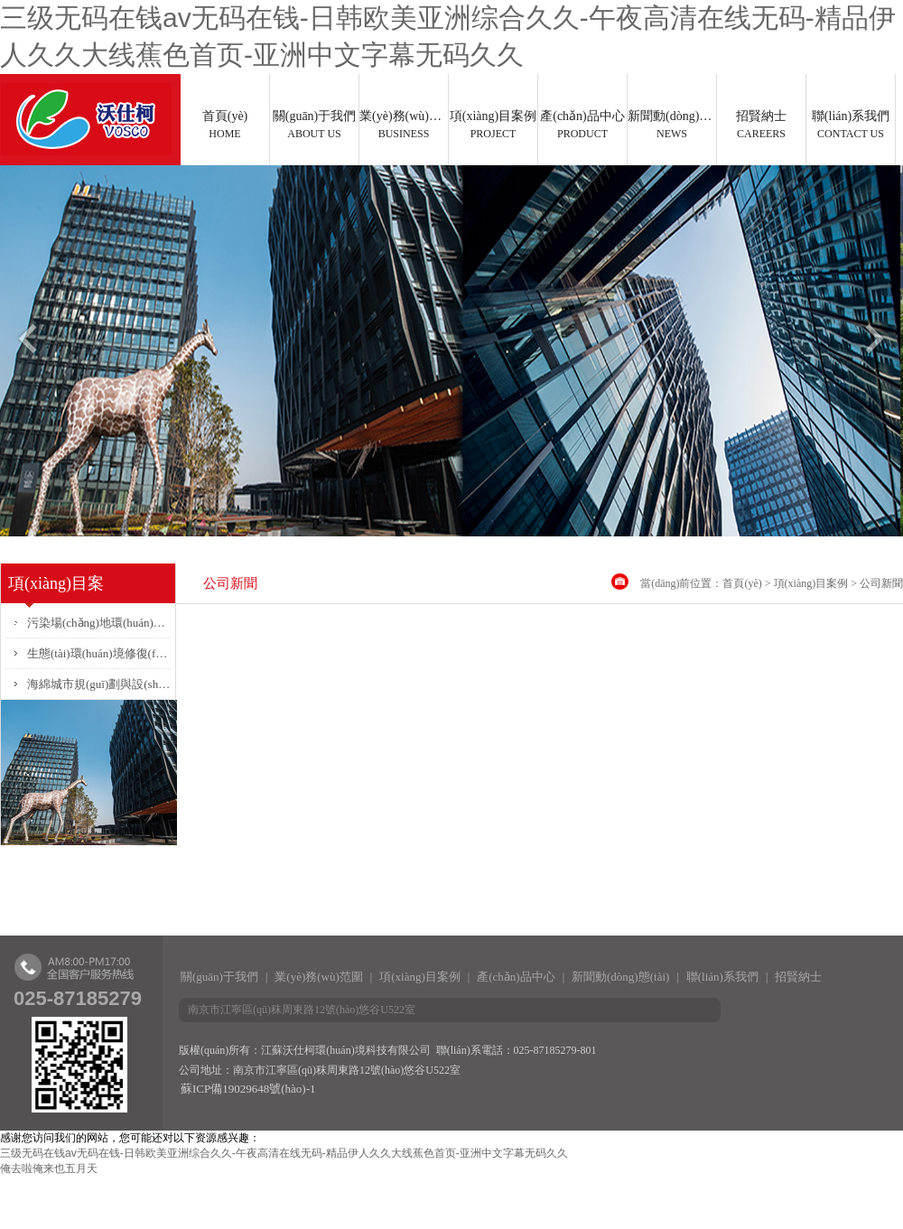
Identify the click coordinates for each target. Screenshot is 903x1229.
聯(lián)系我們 (850, 124)
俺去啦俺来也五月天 (49, 1168)
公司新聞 (881, 583)
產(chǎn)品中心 (582, 124)
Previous (26, 345)
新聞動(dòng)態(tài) (672, 124)
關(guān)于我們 (314, 124)
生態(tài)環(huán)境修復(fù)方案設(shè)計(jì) (99, 653)
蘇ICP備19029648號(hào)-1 (248, 1088)
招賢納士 (761, 124)
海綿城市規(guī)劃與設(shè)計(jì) (99, 684)
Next (877, 345)
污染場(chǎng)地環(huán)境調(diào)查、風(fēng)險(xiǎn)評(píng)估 (99, 622)
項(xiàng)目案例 (493, 124)
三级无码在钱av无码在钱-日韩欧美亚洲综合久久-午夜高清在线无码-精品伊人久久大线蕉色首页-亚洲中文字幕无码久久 (284, 1153)
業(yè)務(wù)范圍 (403, 124)
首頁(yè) (225, 124)
